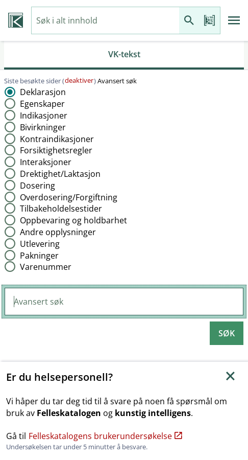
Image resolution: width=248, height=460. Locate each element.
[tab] (124, 55)
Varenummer (45, 266)
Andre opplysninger (58, 232)
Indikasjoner (43, 115)
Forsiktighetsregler (56, 150)
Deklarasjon (43, 92)
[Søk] (189, 20)
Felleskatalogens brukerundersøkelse (105, 436)
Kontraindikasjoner (57, 139)
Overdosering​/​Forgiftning (68, 197)
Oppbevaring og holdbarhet (73, 220)
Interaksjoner (45, 162)
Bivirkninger (43, 127)
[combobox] (105, 20)
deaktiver (79, 80)
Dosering (37, 185)
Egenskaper (42, 103)
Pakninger (39, 255)
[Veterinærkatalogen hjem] (15, 20)
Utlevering (40, 243)
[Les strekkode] (210, 20)
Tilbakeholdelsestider (61, 208)
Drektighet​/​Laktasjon (60, 173)
